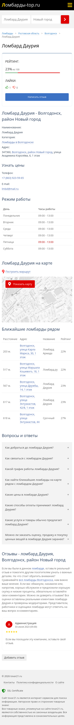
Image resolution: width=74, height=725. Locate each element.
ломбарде (38, 568)
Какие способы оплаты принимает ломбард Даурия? (34, 507)
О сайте (59, 682)
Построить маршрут (18, 271)
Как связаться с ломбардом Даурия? (29, 458)
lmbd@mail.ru (10, 189)
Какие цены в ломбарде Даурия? (26, 494)
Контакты (9, 682)
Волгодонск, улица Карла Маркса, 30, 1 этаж (28, 351)
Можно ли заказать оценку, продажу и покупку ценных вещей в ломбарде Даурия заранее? (36, 537)
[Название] (16, 19)
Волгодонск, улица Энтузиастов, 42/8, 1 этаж (28, 401)
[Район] (45, 19)
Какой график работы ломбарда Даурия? (32, 469)
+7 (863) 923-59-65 (13, 178)
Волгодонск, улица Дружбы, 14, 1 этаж (29, 385)
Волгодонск (19, 152)
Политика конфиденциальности (34, 682)
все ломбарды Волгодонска (36, 580)
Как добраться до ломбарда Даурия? (29, 447)
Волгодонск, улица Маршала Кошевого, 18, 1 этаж (30, 369)
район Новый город (40, 152)
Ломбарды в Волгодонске (18, 142)
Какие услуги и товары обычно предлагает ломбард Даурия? (33, 522)
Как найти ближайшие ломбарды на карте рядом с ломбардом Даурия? (33, 482)
